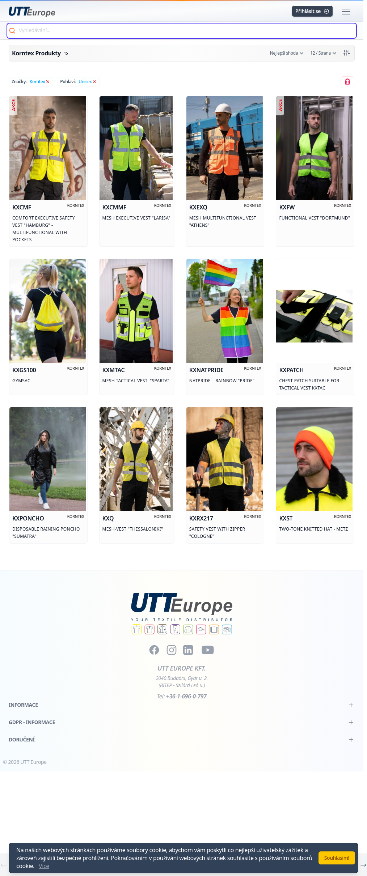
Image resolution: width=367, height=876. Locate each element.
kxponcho (28, 519)
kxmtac (113, 370)
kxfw (287, 207)
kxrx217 (201, 519)
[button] (346, 11)
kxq (108, 519)
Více (44, 866)
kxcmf (21, 207)
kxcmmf (114, 207)
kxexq (198, 207)
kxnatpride (206, 370)
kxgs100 (24, 370)
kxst (286, 519)
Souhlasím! (336, 857)
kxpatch (291, 370)
